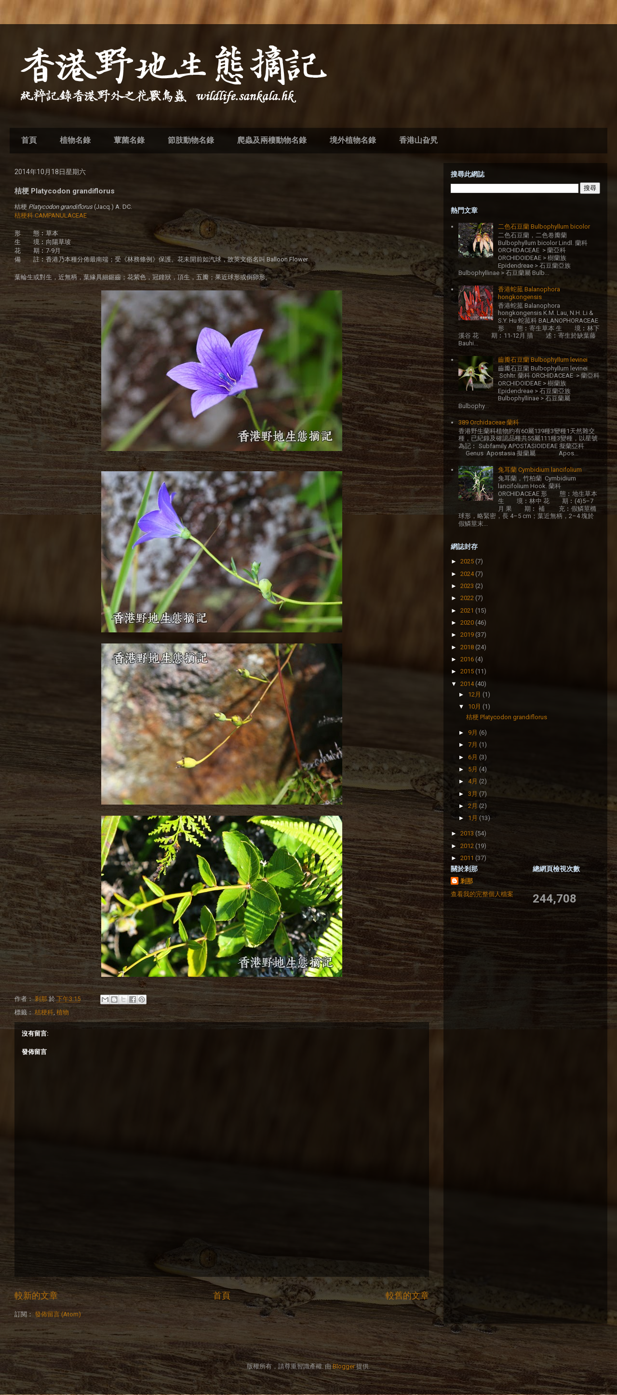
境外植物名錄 (353, 140)
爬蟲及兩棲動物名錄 (272, 140)
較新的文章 (36, 1295)
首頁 (29, 140)
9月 (473, 732)
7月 (473, 744)
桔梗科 (44, 1012)
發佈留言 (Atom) (58, 1314)
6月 (473, 757)
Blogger (344, 1366)
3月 (473, 793)
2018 (467, 647)
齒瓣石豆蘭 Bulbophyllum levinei (543, 359)
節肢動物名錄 (191, 140)
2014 (467, 683)
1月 (473, 817)
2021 (467, 610)
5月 (473, 769)
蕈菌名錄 (129, 140)
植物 (62, 1012)
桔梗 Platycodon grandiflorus (506, 717)
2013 (467, 833)
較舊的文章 (407, 1295)
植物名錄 (75, 140)
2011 (467, 858)
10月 (475, 706)
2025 (467, 561)
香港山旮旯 (418, 140)
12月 (475, 694)
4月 (473, 781)
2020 (467, 622)
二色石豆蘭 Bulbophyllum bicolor (544, 226)
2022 (467, 598)
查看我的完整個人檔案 (482, 894)
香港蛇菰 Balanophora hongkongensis (529, 293)
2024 (467, 573)
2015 (467, 671)
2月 (473, 805)
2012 (467, 845)
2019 (467, 634)
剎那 (466, 881)
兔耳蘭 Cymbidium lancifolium (540, 469)
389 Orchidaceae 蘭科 (488, 422)
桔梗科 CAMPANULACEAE (50, 215)
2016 (467, 659)
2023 (467, 585)
